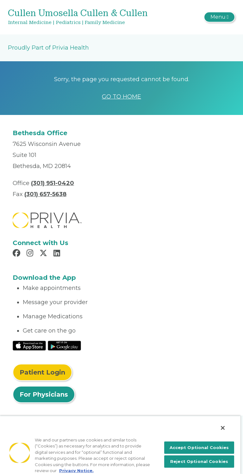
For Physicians (44, 394)
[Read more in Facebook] (17, 253)
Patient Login (42, 372)
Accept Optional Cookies (199, 447)
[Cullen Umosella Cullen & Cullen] (83, 17)
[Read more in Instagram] (31, 253)
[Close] (223, 428)
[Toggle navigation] (219, 17)
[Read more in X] (44, 253)
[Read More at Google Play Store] (64, 345)
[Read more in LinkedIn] (57, 253)
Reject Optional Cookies (199, 461)
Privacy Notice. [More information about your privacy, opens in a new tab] (76, 470)
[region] (120, 445)
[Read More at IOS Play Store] (29, 345)
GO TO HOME (121, 96)
